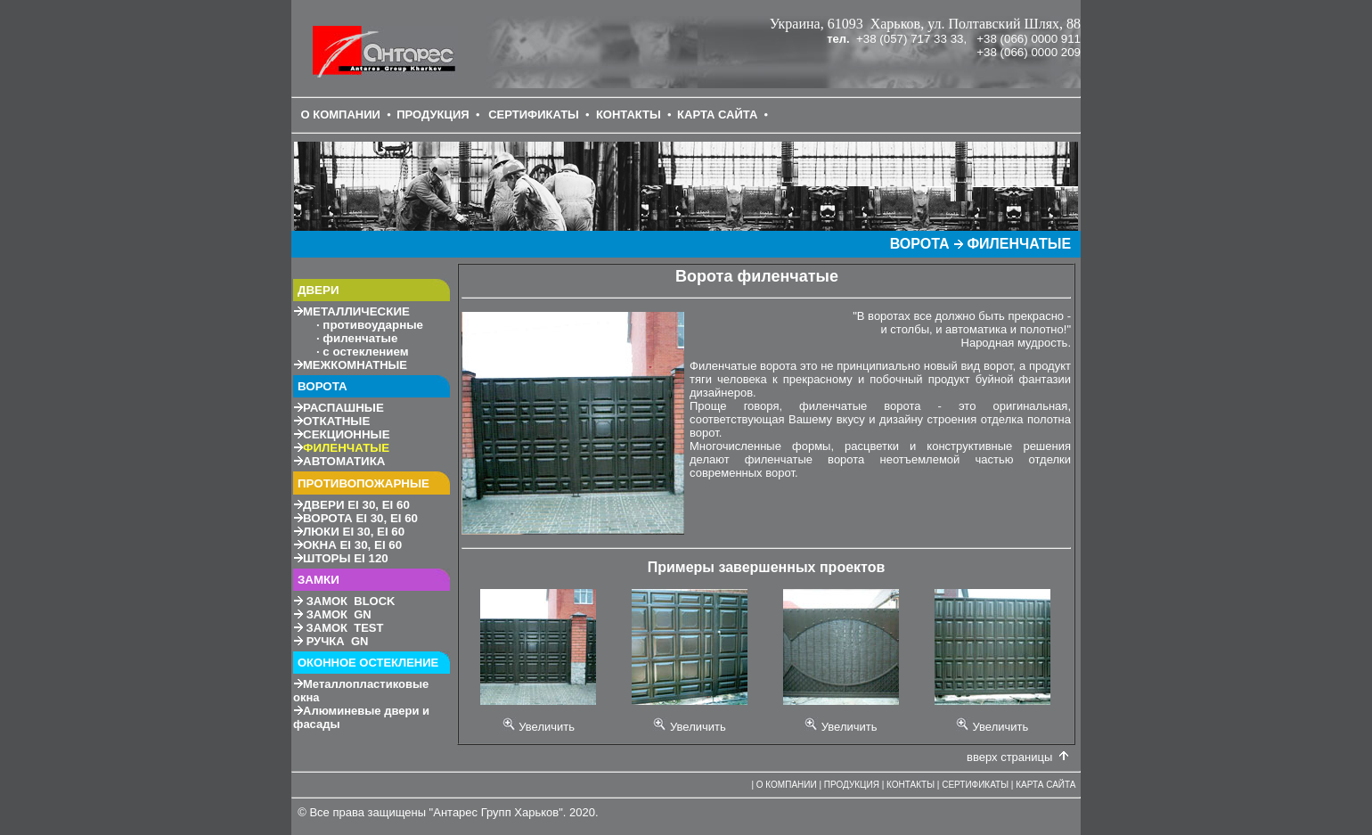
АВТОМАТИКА (344, 461)
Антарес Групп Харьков (496, 812)
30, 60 (356, 505)
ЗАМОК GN (339, 614)
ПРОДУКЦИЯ (432, 114)
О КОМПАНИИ (340, 114)
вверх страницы (1009, 757)
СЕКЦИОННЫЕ (346, 434)
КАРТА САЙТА (717, 114)
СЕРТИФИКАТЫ (533, 114)
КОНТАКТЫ (628, 114)
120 (345, 558)
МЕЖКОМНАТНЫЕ (355, 365)
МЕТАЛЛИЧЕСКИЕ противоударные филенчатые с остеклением (358, 331)
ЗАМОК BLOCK (351, 601)
